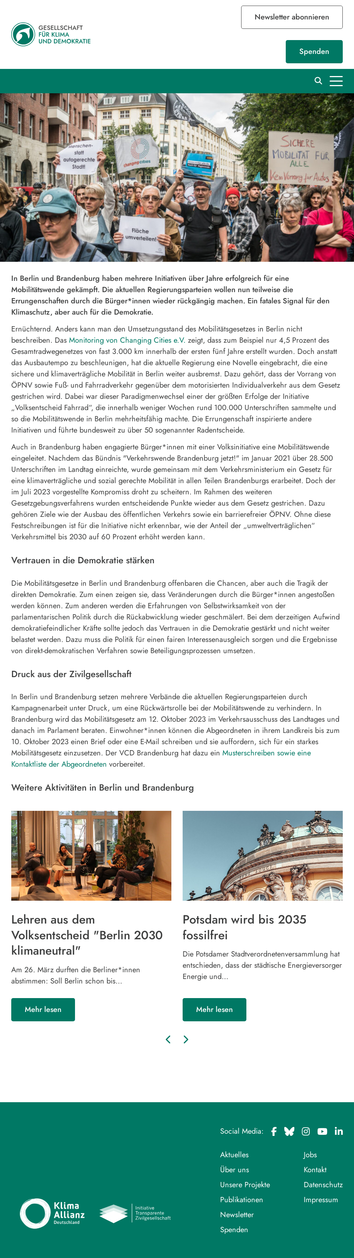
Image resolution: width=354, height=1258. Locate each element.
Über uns (234, 1169)
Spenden (314, 51)
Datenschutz (323, 1184)
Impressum (321, 1199)
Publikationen (241, 1199)
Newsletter (237, 1214)
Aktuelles (234, 1154)
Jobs (310, 1154)
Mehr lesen (43, 1009)
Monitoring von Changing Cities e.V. (127, 340)
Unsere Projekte (245, 1184)
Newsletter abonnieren (292, 17)
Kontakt (315, 1169)
